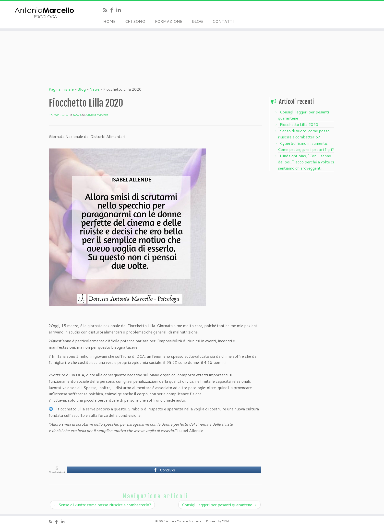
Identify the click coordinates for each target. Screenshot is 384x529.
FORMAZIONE (168, 21)
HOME (109, 21)
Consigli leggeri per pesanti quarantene (219, 504)
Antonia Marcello (96, 115)
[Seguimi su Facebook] (113, 10)
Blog (81, 89)
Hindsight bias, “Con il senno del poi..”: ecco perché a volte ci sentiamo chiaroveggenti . (306, 162)
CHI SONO (135, 21)
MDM (225, 521)
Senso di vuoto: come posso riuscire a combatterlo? (102, 504)
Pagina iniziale (61, 89)
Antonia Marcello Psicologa (183, 521)
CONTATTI (223, 21)
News (94, 89)
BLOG (197, 21)
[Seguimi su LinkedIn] (120, 10)
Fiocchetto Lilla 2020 (299, 124)
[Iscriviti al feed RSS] (106, 10)
